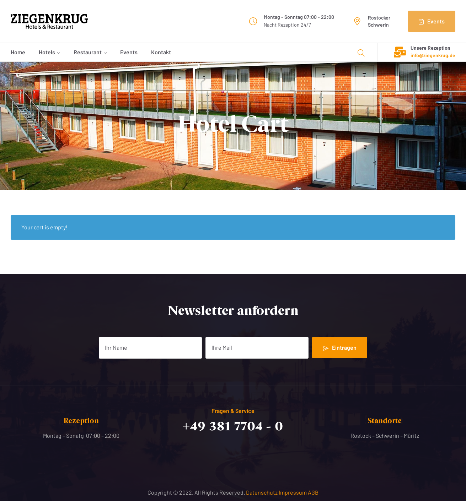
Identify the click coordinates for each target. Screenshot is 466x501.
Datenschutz (262, 492)
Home (18, 52)
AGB (313, 492)
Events (129, 52)
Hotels (47, 52)
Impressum (293, 492)
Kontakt (161, 52)
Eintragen (340, 347)
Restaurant (88, 52)
